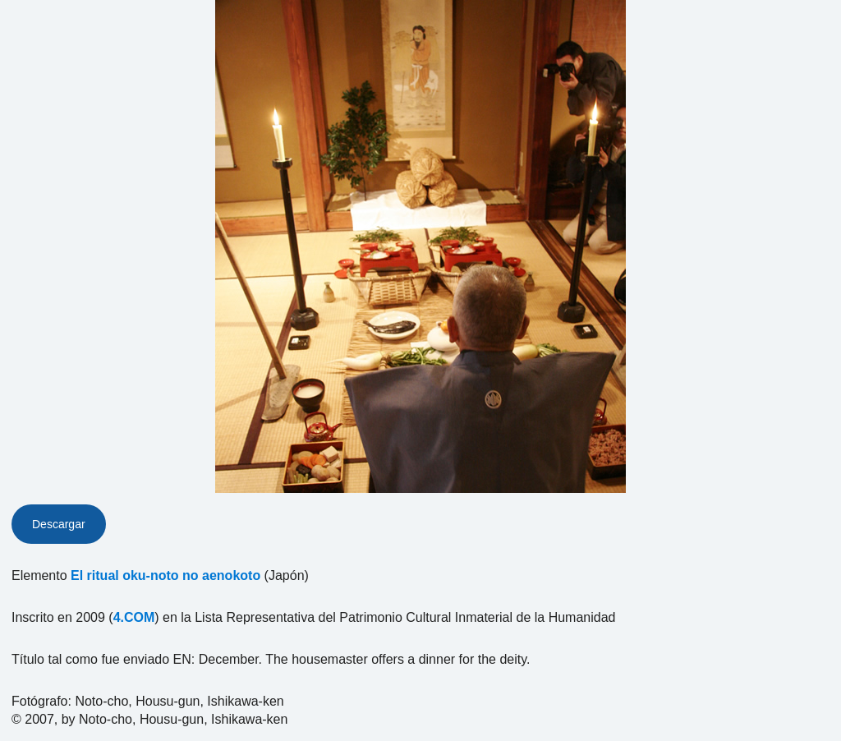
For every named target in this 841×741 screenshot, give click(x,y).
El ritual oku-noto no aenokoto (165, 575)
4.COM (134, 617)
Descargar (58, 524)
